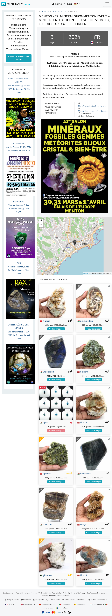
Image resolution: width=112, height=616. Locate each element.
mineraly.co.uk (28, 604)
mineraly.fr (11, 604)
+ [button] (41, 221)
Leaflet (85, 273)
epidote (83, 371)
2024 (54, 11)
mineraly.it (65, 604)
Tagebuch (45, 11)
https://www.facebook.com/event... (92, 106)
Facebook (26, 599)
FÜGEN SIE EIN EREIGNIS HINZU (18, 58)
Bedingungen (8, 593)
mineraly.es (80, 604)
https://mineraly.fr (99, 599)
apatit (44, 422)
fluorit (45, 320)
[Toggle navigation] (107, 4)
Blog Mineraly (12, 599)
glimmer (46, 575)
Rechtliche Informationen (26, 593)
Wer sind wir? (58, 593)
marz (60, 11)
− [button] (41, 225)
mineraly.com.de (47, 604)
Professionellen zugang (97, 593)
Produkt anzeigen (56, 329)
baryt (81, 524)
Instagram (38, 599)
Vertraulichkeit (44, 593)
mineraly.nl (96, 604)
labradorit (47, 371)
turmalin (46, 524)
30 (66, 11)
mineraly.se (62, 608)
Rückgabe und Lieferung (75, 593)
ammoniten (85, 320)
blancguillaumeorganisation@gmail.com (94, 111)
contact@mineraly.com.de (75, 599)
